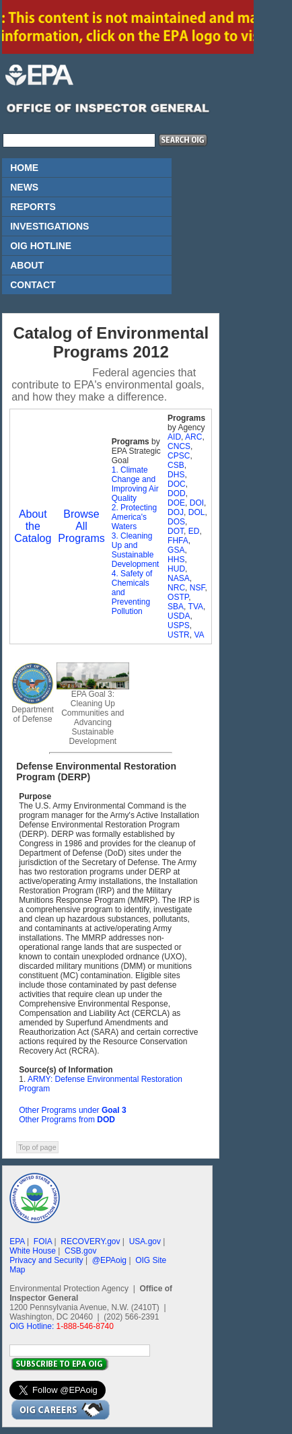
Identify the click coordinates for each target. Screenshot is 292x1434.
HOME (24, 167)
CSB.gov (80, 1251)
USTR (179, 635)
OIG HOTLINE (40, 245)
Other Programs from (67, 1119)
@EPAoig (109, 1260)
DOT (176, 531)
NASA (179, 578)
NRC (176, 587)
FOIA (43, 1241)
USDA (179, 616)
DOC (177, 484)
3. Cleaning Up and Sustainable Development (135, 550)
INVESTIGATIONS (49, 226)
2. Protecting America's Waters (134, 517)
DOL (196, 512)
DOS (176, 521)
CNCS (179, 446)
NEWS (24, 187)
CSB (176, 465)
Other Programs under (72, 1110)
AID (174, 437)
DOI (197, 503)
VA (199, 635)
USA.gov (145, 1241)
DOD (177, 493)
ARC (193, 437)
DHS (176, 474)
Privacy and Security (46, 1260)
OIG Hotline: (31, 1326)
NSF (197, 587)
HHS (176, 559)
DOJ (176, 512)
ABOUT (27, 265)
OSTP (178, 597)
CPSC (179, 455)
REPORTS (33, 206)
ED (194, 531)
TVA (195, 606)
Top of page (37, 1147)
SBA (176, 606)
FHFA (178, 540)
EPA (16, 1241)
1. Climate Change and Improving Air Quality (135, 484)
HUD (176, 569)
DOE (176, 503)
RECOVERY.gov (90, 1241)
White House (32, 1251)
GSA (176, 550)
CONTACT (32, 284)
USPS (179, 625)
